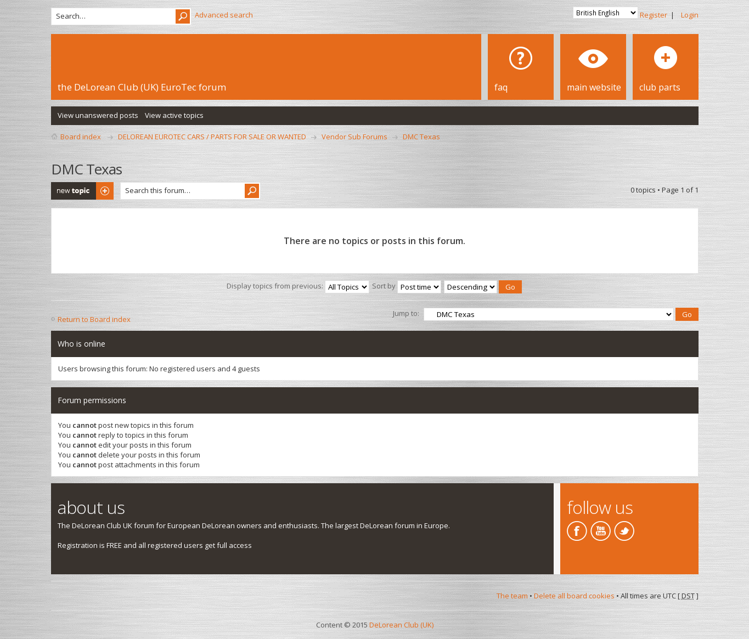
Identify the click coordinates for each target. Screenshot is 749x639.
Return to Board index (94, 319)
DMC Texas (421, 137)
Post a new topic (82, 191)
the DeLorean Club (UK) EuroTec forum (142, 87)
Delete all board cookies (574, 596)
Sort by (406, 286)
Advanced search (224, 15)
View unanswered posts (98, 115)
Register (653, 15)
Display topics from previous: (298, 286)
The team (512, 596)
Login (690, 15)
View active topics (174, 115)
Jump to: (406, 313)
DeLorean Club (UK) (401, 625)
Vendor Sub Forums (354, 137)
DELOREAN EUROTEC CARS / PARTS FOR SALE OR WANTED (212, 137)
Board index (80, 137)
